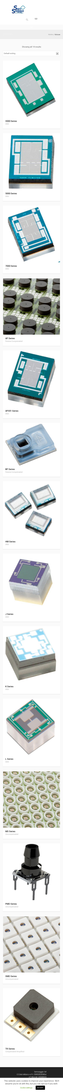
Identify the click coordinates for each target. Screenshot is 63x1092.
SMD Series (11, 976)
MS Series (10, 831)
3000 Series (11, 121)
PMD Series (11, 904)
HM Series (10, 541)
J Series (9, 614)
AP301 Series (11, 411)
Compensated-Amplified (14, 1052)
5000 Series (11, 193)
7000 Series (11, 266)
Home (50, 34)
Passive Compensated (14, 341)
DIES (7, 124)
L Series (9, 759)
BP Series (10, 469)
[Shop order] (31, 53)
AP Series (10, 338)
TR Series (10, 1049)
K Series (9, 686)
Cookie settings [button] (26, 1088)
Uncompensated (11, 834)
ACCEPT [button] (40, 1088)
